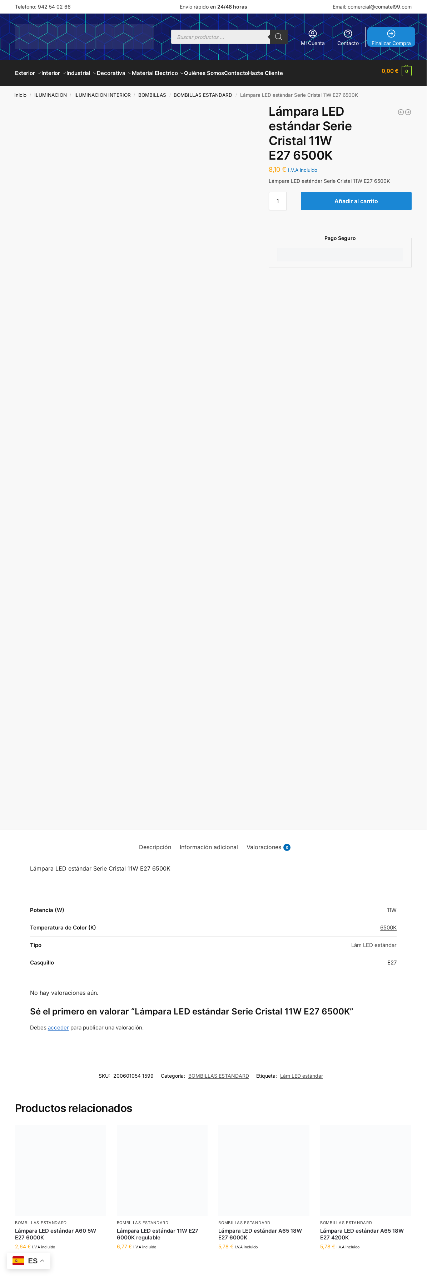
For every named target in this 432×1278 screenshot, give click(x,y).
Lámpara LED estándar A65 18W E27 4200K (362, 1230)
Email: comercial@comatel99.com (372, 7)
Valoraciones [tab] (269, 843)
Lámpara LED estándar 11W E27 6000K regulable (157, 1230)
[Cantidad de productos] (278, 197)
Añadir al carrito (356, 197)
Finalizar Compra (391, 37)
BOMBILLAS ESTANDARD (203, 91)
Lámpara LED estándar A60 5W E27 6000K (55, 1230)
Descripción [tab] (155, 843)
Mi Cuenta (313, 37)
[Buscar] (279, 37)
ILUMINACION (50, 91)
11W (392, 906)
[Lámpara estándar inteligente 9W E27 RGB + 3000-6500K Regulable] (408, 108)
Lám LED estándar (374, 941)
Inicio (20, 91)
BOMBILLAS (152, 91)
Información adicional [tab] (209, 843)
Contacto (348, 37)
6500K (388, 923)
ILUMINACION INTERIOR (102, 91)
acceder (58, 1023)
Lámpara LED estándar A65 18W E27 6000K (260, 1230)
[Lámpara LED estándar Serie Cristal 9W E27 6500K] (400, 108)
